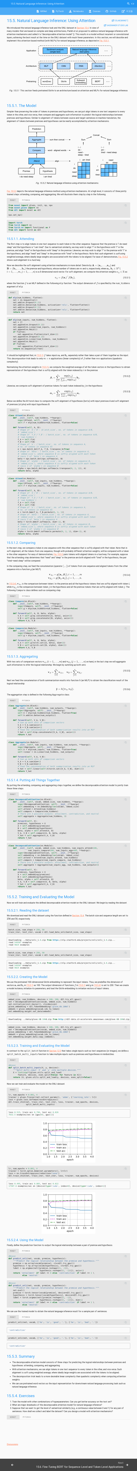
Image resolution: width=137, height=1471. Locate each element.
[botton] (13, 1465)
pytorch (26, 200)
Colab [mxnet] (120, 20)
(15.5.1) (40, 355)
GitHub (111, 11)
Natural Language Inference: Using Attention (37, 3)
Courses (94, 11)
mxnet (13, 200)
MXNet (42, 11)
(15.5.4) (12, 583)
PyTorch (58, 11)
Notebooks (76, 11)
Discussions (12, 1444)
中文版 (127, 11)
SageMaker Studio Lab (116, 25)
